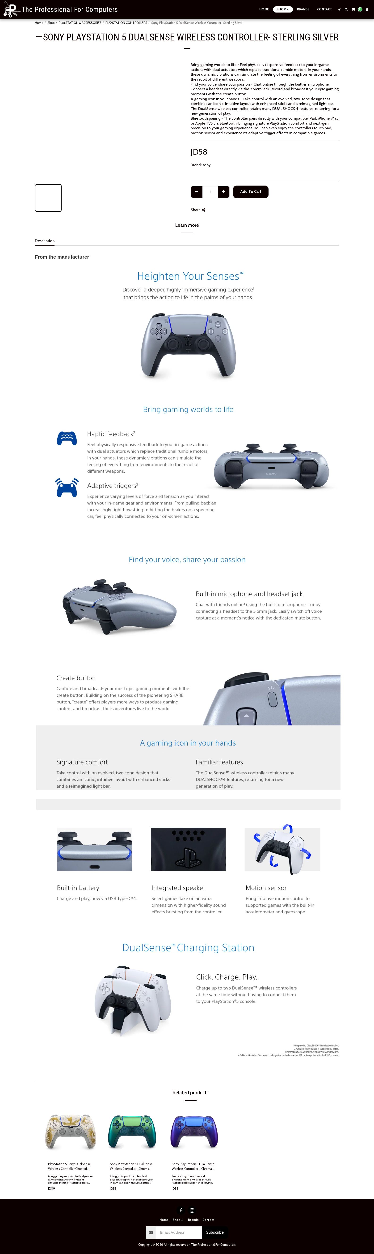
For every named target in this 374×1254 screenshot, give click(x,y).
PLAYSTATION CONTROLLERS (126, 23)
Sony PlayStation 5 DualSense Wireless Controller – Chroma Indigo (193, 1166)
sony (206, 164)
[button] (339, 9)
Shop (51, 23)
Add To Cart (250, 191)
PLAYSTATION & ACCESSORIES (80, 23)
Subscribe (215, 1232)
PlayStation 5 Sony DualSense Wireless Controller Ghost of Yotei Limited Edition (69, 1166)
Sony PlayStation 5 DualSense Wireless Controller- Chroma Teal (131, 1166)
